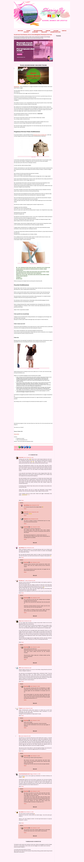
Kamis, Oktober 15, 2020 (35, 647)
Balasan (21, 502)
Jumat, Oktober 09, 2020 (28, 708)
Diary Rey (48, 30)
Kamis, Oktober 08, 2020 (28, 457)
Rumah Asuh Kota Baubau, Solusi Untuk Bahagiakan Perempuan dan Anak (33, 34)
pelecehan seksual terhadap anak (39, 134)
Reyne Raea (26, 526)
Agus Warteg (26, 505)
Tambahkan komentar (33, 841)
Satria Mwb (21, 457)
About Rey (20, 30)
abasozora (26, 518)
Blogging (56, 30)
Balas (20, 500)
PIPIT (20, 667)
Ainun (20, 620)
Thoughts (26, 32)
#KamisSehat (16, 434)
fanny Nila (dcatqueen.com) (24, 773)
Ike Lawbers (21, 811)
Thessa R (20, 708)
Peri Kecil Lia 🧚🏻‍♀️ (22, 580)
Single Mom (44, 32)
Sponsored (35, 32)
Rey (16, 86)
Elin (19, 736)
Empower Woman (38, 30)
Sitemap (28, 30)
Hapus (22, 500)
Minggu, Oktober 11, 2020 (35, 773)
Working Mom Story (55, 32)
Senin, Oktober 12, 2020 (28, 811)
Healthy (18, 449)
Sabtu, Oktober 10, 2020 (35, 526)
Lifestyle (64, 30)
